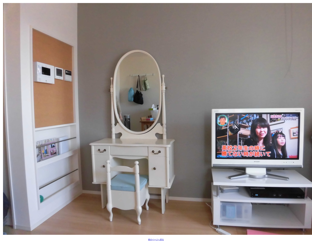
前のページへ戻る (156, 239)
